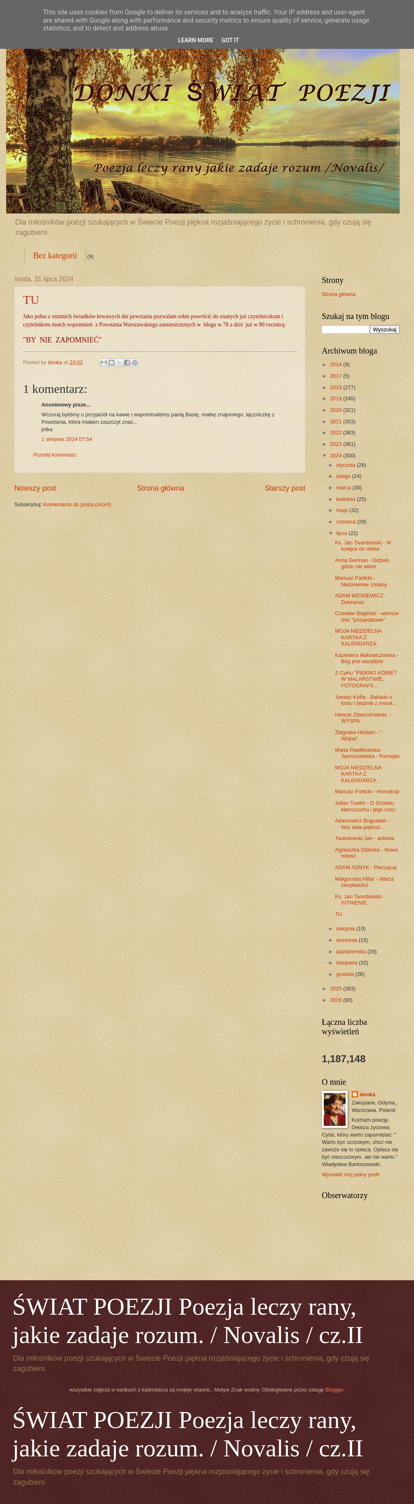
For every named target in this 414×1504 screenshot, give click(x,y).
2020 (336, 410)
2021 (336, 421)
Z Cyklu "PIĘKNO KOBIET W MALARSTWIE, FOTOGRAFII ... (366, 679)
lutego (344, 476)
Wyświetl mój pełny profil (351, 1174)
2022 (336, 432)
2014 (336, 364)
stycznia (346, 465)
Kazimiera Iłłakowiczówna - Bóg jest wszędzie (366, 658)
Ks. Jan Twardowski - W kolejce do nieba (363, 546)
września (347, 940)
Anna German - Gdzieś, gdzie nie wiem (362, 563)
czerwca (346, 522)
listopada (347, 963)
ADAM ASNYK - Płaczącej (365, 867)
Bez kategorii (55, 255)
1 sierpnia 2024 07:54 (66, 439)
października (351, 951)
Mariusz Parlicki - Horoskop (367, 791)
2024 (336, 455)
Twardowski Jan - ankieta (364, 838)
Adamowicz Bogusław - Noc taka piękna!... (362, 823)
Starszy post (285, 488)
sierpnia (346, 928)
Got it (230, 40)
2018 (336, 387)
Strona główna (160, 488)
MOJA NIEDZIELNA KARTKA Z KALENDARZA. (358, 637)
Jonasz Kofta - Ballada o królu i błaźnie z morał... (365, 700)
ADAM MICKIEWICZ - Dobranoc (361, 598)
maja (342, 510)
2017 (336, 376)
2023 (336, 444)
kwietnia (346, 499)
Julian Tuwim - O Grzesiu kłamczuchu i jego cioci (365, 806)
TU (31, 299)
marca (344, 487)
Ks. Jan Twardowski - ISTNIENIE (359, 899)
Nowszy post (35, 488)
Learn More (195, 40)
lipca (342, 533)
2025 (336, 988)
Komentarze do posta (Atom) (77, 504)
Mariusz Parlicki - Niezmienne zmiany (361, 581)
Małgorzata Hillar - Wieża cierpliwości (364, 882)
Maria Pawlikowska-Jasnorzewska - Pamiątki (367, 753)
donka (367, 1094)
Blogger (334, 1390)
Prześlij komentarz (54, 455)
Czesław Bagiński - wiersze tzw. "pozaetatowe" (367, 616)
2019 (336, 398)
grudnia (345, 974)
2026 (336, 1000)
